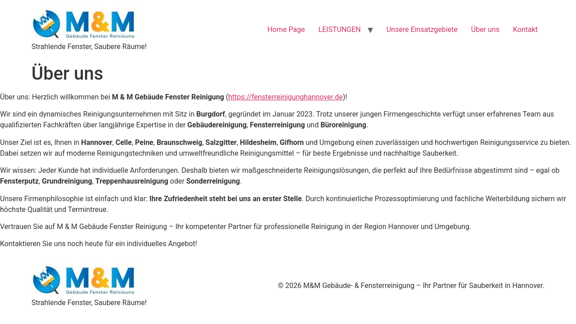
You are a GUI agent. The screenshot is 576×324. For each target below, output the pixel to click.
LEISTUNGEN (339, 29)
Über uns (485, 29)
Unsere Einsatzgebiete (422, 29)
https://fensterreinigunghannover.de (285, 97)
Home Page (286, 29)
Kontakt (525, 29)
